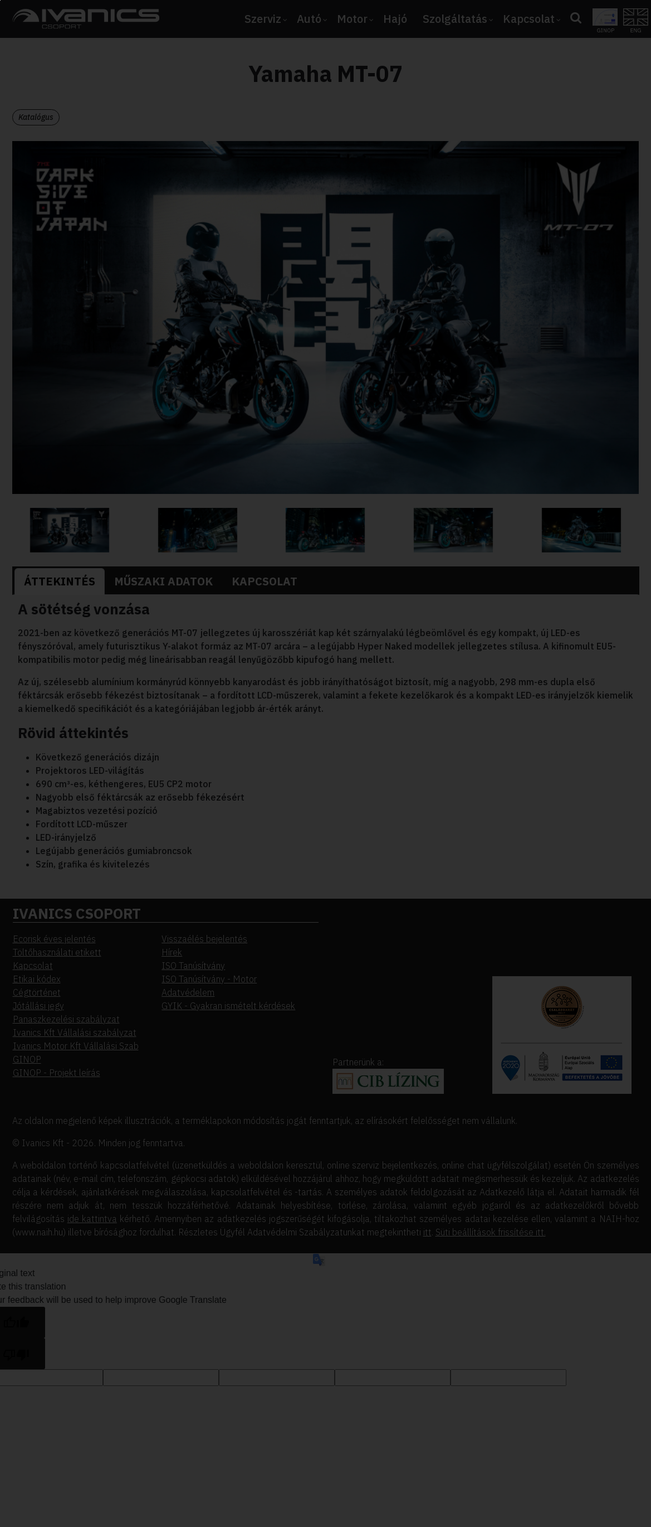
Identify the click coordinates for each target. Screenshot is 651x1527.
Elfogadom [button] (75, 149)
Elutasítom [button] (74, 172)
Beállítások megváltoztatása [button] (107, 195)
